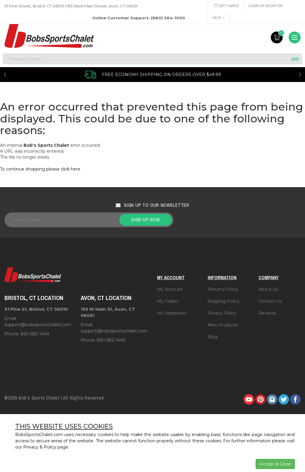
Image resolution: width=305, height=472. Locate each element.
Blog (213, 337)
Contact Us (270, 301)
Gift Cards (226, 5)
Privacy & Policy (39, 447)
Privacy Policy (222, 313)
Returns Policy (223, 289)
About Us (268, 289)
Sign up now (145, 219)
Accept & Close (275, 464)
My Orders (168, 301)
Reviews (267, 313)
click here (70, 169)
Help (218, 17)
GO (295, 59)
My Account (169, 289)
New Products (223, 325)
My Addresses (171, 313)
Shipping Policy (224, 301)
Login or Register (265, 5)
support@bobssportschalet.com (37, 324)
